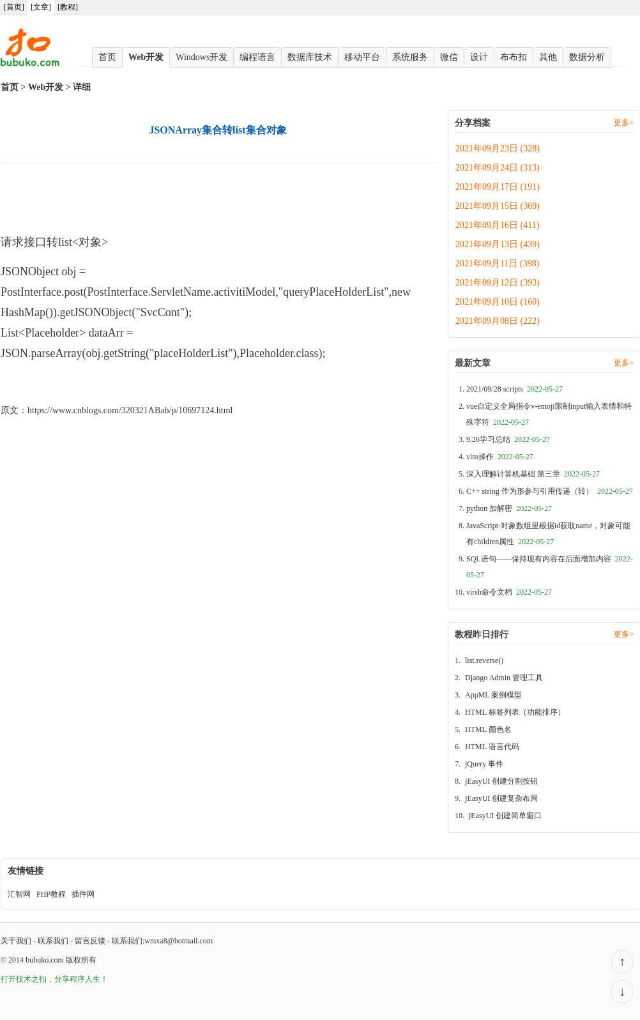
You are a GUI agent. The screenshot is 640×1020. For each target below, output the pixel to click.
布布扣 (513, 57)
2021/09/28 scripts (514, 388)
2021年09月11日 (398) (497, 263)
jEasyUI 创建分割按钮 (501, 781)
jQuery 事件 (484, 763)
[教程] (67, 7)
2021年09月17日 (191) (497, 187)
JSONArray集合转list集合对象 (58, 382)
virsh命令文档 (509, 592)
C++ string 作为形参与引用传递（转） (549, 491)
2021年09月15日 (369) (497, 206)
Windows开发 (201, 57)
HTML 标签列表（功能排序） (515, 712)
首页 (107, 57)
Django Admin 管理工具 (504, 677)
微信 (449, 57)
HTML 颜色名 (488, 729)
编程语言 (257, 57)
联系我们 (53, 940)
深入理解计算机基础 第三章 (533, 473)
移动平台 (362, 57)
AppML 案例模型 (493, 694)
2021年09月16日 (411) (497, 225)
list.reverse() (484, 660)
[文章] (41, 7)
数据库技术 (309, 57)
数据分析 (587, 57)
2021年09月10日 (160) (497, 302)
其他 (548, 57)
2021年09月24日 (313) (497, 167)
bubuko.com (45, 959)
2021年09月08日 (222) (497, 321)
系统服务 (410, 57)
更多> (624, 122)
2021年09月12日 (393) (497, 282)
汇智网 (19, 894)
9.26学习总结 (508, 439)
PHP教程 (51, 894)
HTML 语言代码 (492, 746)
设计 (479, 57)
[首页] (14, 7)
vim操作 (499, 456)
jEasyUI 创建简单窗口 (505, 815)
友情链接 (25, 871)
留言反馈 (90, 940)
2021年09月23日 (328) (497, 148)
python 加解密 (509, 508)
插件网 (83, 894)
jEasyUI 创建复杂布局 (501, 798)
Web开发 (146, 57)
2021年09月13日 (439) (497, 244)
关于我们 (16, 940)
